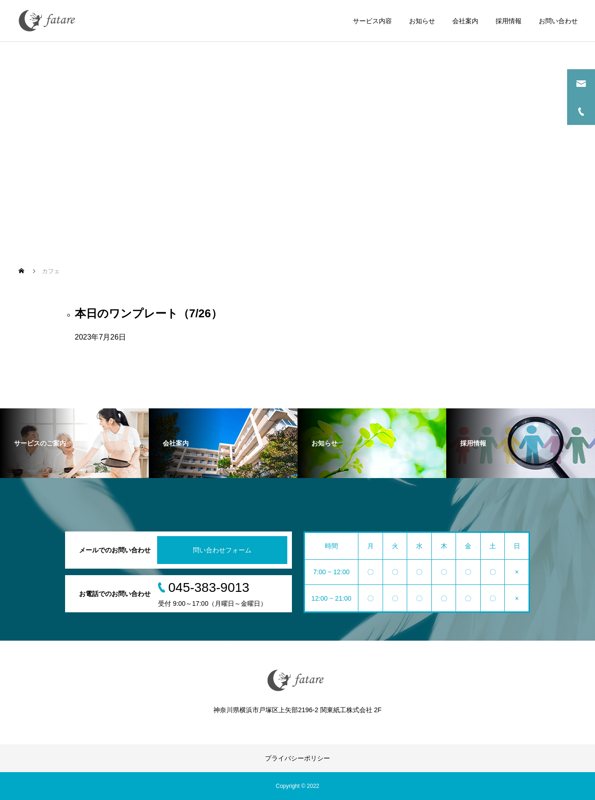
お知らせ (422, 21)
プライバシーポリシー (297, 758)
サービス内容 (372, 21)
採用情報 (509, 21)
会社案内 (465, 21)
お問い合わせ (558, 21)
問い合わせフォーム (222, 550)
